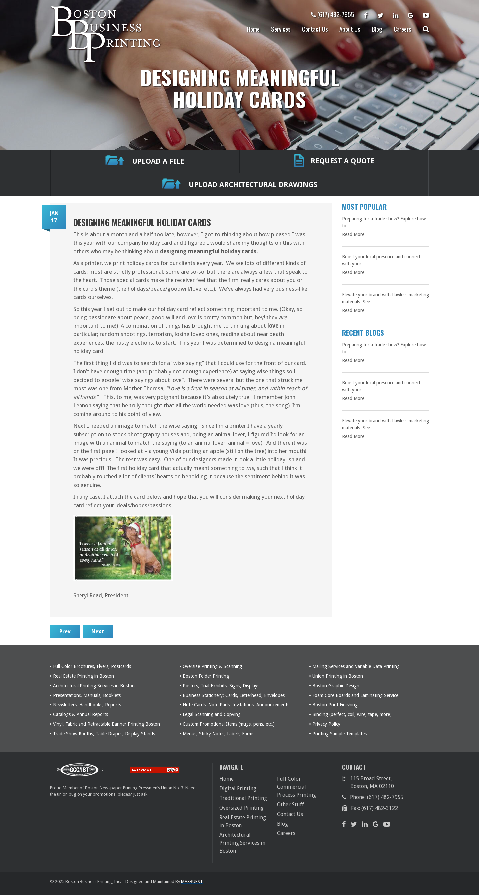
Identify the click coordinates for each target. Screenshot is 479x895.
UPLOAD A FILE (144, 161)
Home (253, 28)
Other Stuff (290, 804)
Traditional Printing (243, 798)
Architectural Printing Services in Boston (94, 685)
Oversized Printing (241, 808)
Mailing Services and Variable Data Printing (355, 666)
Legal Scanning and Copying (211, 714)
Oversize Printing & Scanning (212, 666)
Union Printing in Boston (337, 676)
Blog (377, 28)
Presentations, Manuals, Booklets (87, 695)
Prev (65, 631)
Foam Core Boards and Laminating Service (355, 695)
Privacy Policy (326, 724)
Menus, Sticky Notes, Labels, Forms (218, 733)
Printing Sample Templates (339, 733)
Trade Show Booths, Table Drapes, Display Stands (104, 733)
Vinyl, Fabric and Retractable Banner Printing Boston (106, 724)
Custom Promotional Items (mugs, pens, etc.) (229, 724)
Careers (402, 28)
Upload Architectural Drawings (240, 184)
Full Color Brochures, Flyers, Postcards (92, 666)
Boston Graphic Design (335, 685)
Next (97, 631)
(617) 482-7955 (332, 14)
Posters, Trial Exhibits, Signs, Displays (221, 685)
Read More (353, 234)
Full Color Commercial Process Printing (296, 787)
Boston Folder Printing (206, 676)
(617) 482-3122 (379, 808)
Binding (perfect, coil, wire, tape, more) (352, 714)
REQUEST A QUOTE (334, 161)
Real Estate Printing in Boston (83, 676)
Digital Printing (237, 788)
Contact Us (315, 28)
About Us (349, 28)
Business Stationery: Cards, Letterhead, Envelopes (234, 695)
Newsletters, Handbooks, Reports (87, 704)
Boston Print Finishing (335, 704)
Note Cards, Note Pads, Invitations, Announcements (236, 704)
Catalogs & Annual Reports (80, 714)
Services (281, 28)
